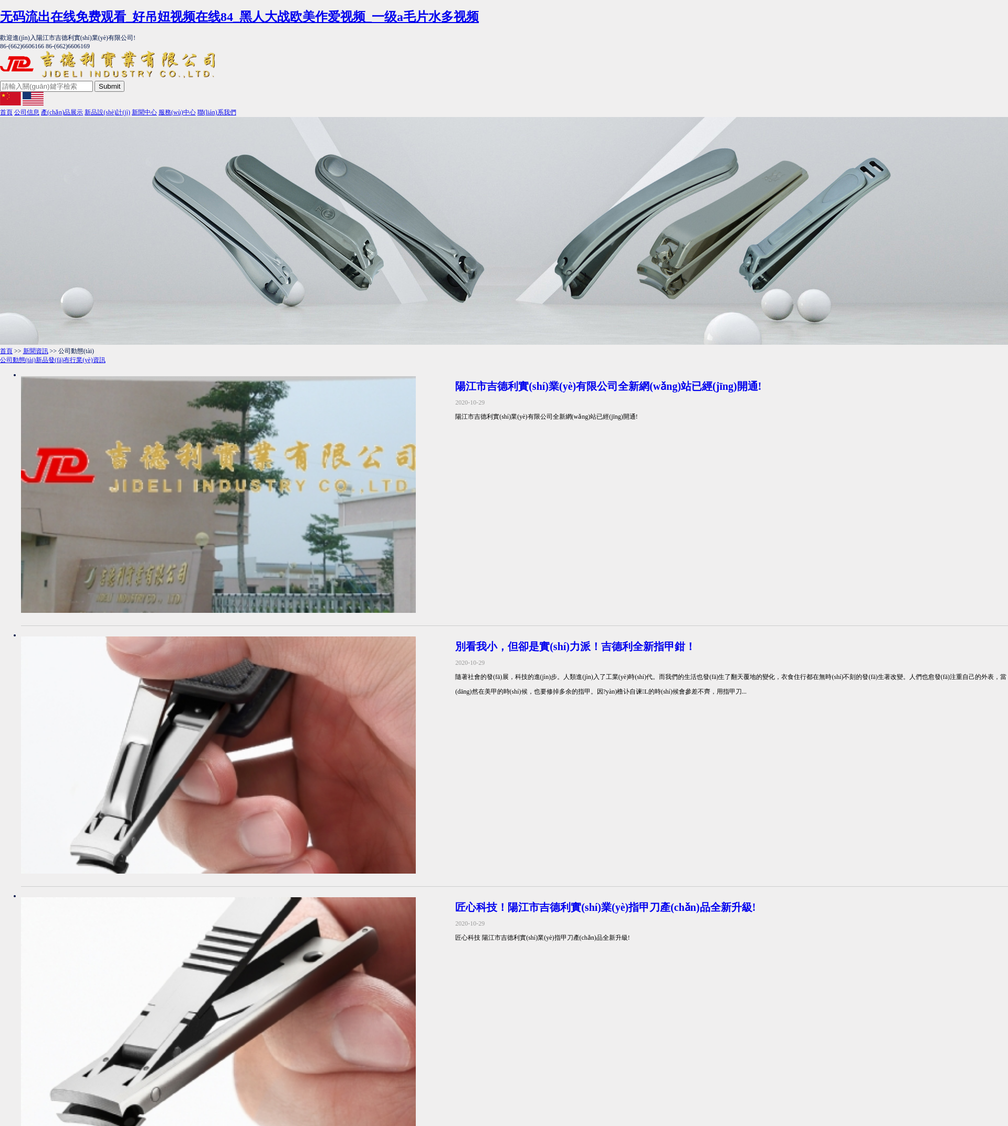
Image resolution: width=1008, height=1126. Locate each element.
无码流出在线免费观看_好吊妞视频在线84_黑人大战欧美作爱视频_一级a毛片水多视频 (239, 17)
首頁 (6, 112)
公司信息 (26, 112)
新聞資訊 (35, 351)
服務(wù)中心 (177, 112)
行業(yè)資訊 (87, 360)
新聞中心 (144, 112)
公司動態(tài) (18, 360)
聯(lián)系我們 (216, 112)
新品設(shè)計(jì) (107, 112)
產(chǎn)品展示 (62, 112)
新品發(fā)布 (53, 360)
